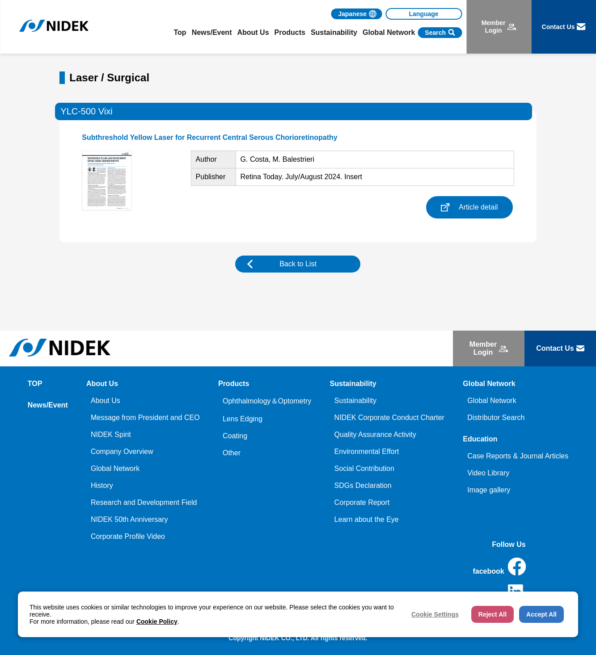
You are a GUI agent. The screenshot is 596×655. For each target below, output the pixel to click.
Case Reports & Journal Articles (517, 456)
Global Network (115, 468)
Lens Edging (242, 419)
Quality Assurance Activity (375, 434)
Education (480, 439)
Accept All (541, 614)
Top (180, 32)
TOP (35, 383)
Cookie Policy (157, 621)
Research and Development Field (144, 502)
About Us (105, 400)
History (102, 485)
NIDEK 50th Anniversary (129, 519)
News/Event (212, 32)
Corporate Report (362, 502)
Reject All (492, 614)
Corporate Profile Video (128, 536)
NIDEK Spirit (111, 434)
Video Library (488, 473)
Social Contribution (364, 468)
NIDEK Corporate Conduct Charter (389, 417)
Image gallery (488, 490)
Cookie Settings (435, 614)
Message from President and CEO (145, 417)
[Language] (423, 14)
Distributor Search (495, 417)
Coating (235, 436)
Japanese (352, 13)
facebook (499, 566)
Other (232, 453)
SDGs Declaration (363, 485)
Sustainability (355, 400)
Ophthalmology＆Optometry (267, 401)
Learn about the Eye (366, 519)
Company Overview (122, 451)
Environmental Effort (366, 451)
